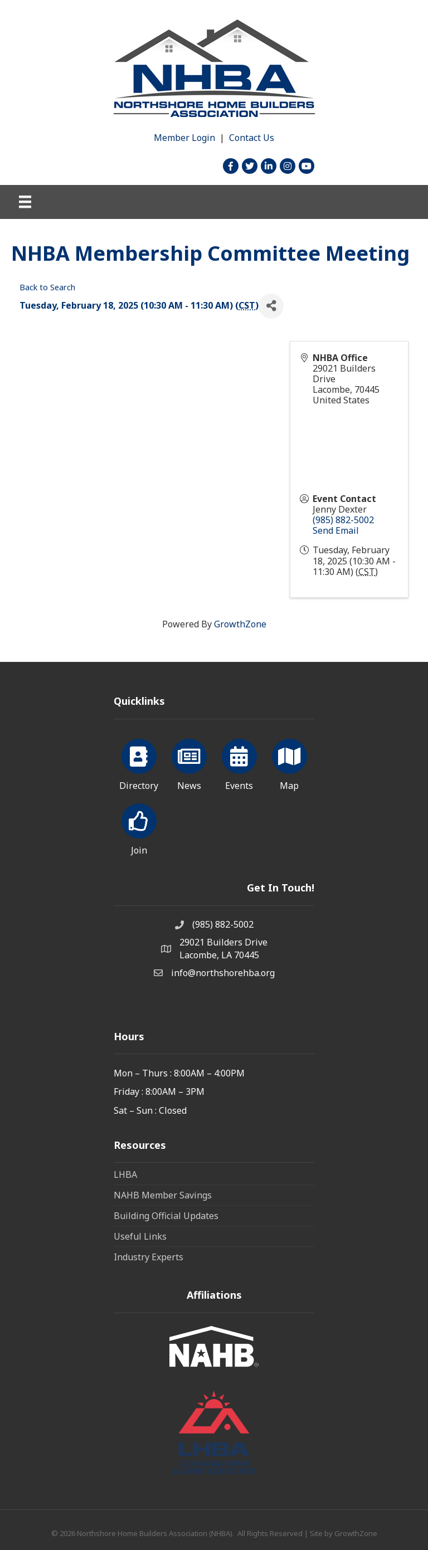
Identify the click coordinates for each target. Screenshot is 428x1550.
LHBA (125, 1174)
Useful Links (140, 1236)
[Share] (271, 306)
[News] (189, 762)
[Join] (139, 827)
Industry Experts (148, 1257)
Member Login (184, 137)
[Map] (289, 762)
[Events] (239, 762)
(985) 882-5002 (343, 520)
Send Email (336, 530)
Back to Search (47, 287)
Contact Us (251, 137)
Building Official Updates (166, 1216)
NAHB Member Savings (163, 1195)
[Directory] (139, 762)
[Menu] (25, 201)
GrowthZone (240, 624)
